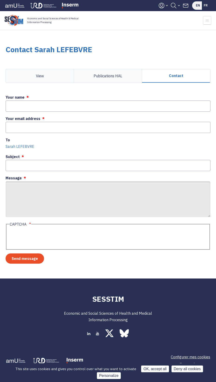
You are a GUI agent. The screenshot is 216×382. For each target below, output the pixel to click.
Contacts (185, 5)
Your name (15, 97)
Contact (176, 75)
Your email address (23, 118)
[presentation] (44, 238)
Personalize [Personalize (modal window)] (109, 376)
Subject (13, 156)
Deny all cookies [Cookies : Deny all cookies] (187, 369)
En (198, 5)
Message (14, 178)
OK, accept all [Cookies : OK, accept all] (155, 369)
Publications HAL (108, 76)
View (40, 76)
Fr (206, 5)
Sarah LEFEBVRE (20, 146)
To (8, 140)
